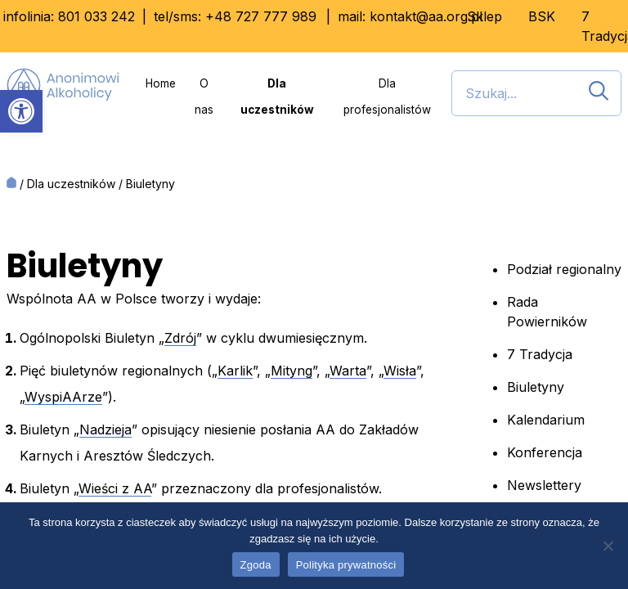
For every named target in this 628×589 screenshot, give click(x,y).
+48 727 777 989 (260, 16)
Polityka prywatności (346, 565)
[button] (21, 111)
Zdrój (180, 338)
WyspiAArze (63, 397)
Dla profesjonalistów (387, 96)
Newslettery (544, 485)
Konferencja (544, 452)
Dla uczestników (277, 96)
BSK (541, 16)
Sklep (484, 16)
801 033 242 (96, 16)
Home (161, 83)
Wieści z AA (114, 488)
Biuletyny (535, 387)
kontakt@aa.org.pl (426, 16)
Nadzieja (105, 429)
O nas (204, 96)
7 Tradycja (539, 354)
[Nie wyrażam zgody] (607, 545)
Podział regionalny (564, 269)
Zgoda (255, 565)
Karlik (235, 370)
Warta (348, 370)
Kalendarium (546, 419)
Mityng (291, 370)
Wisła (400, 370)
